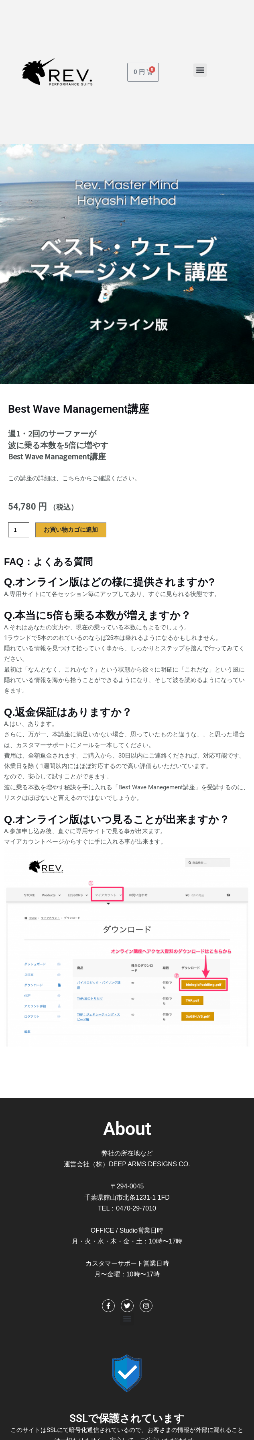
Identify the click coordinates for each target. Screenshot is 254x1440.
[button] (200, 70)
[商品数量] (18, 529)
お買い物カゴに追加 (71, 530)
